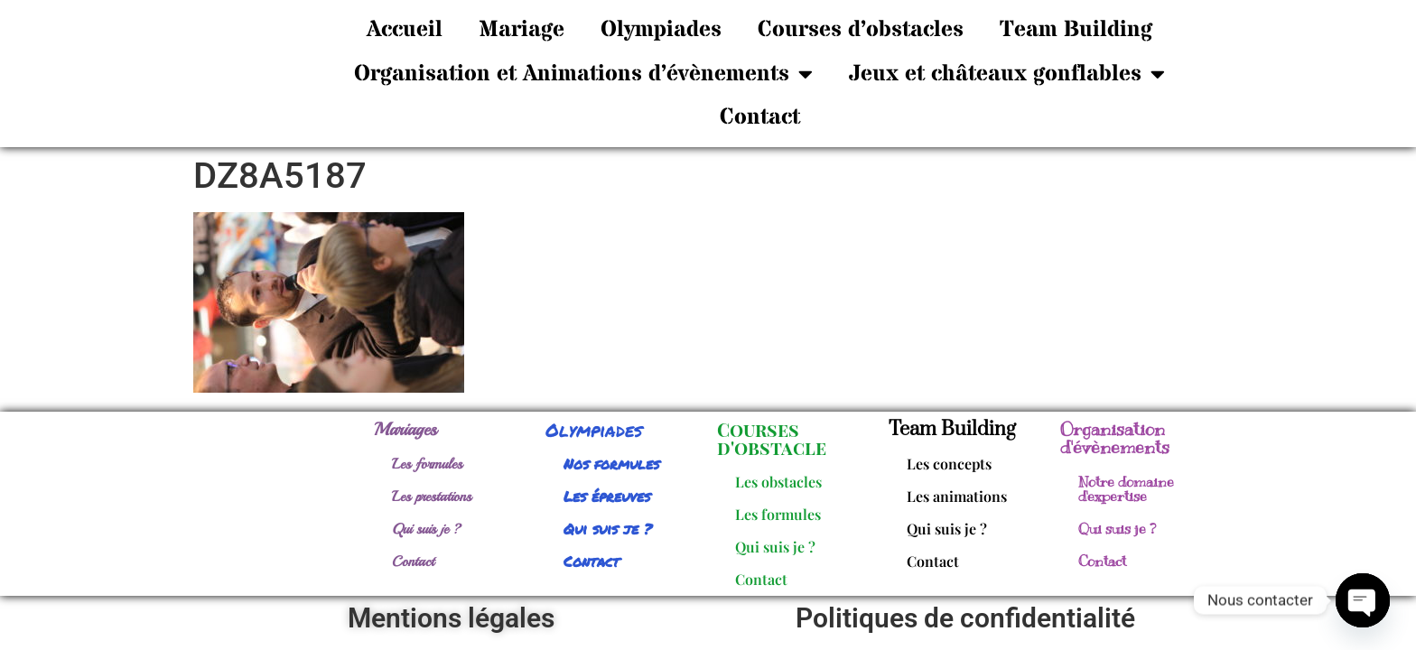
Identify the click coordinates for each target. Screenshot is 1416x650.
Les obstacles (778, 477)
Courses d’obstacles (861, 29)
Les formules (427, 459)
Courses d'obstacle (771, 434)
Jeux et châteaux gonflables (1007, 73)
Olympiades (661, 29)
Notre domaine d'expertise (1126, 485)
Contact (760, 117)
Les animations (957, 491)
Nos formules (611, 459)
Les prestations (431, 492)
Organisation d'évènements (1114, 433)
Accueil (404, 29)
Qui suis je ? (426, 524)
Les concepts (949, 459)
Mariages (405, 424)
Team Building (1076, 29)
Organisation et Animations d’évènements (583, 73)
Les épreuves (607, 491)
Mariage (521, 29)
